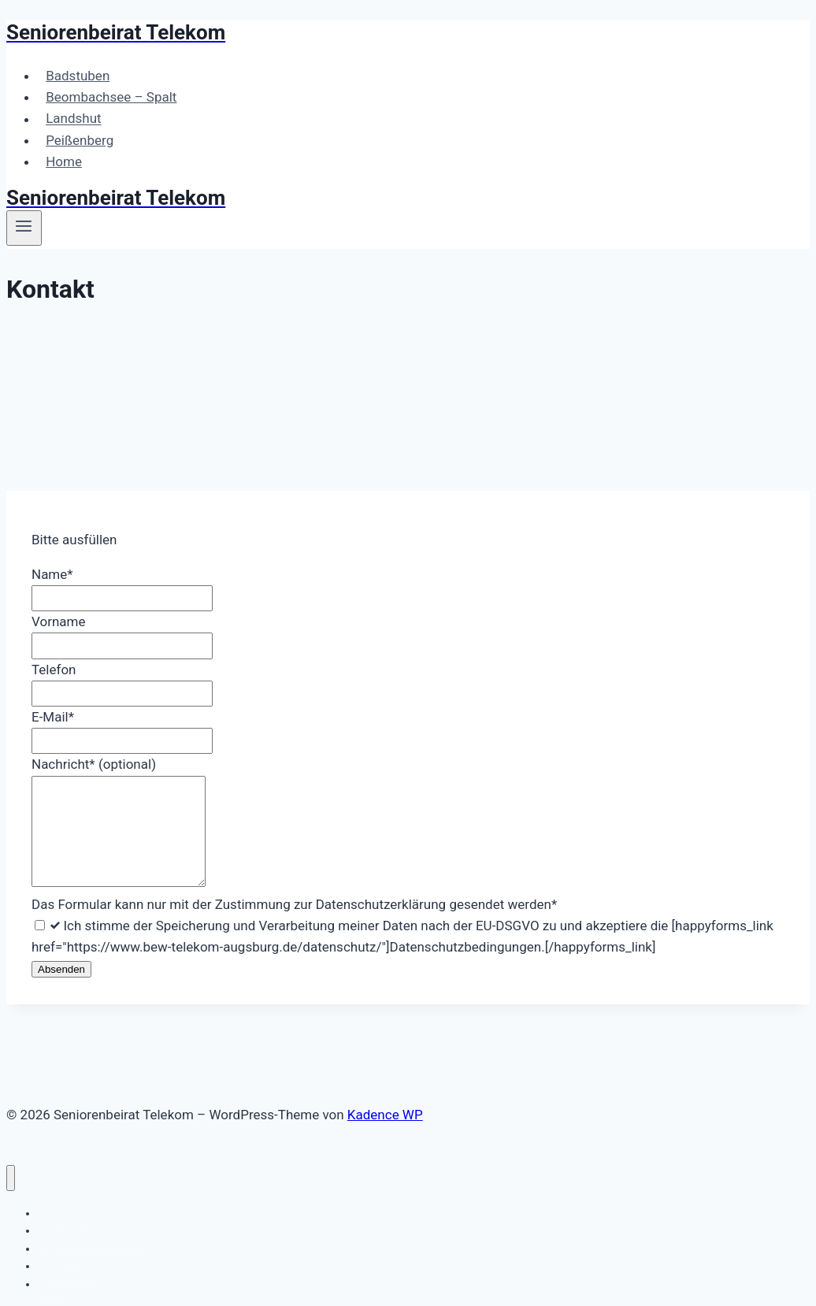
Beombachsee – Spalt (111, 97)
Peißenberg (79, 140)
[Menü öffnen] (24, 227)
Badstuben (77, 75)
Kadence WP (385, 1114)
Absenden (61, 969)
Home (64, 161)
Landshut (73, 119)
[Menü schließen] (10, 1178)
